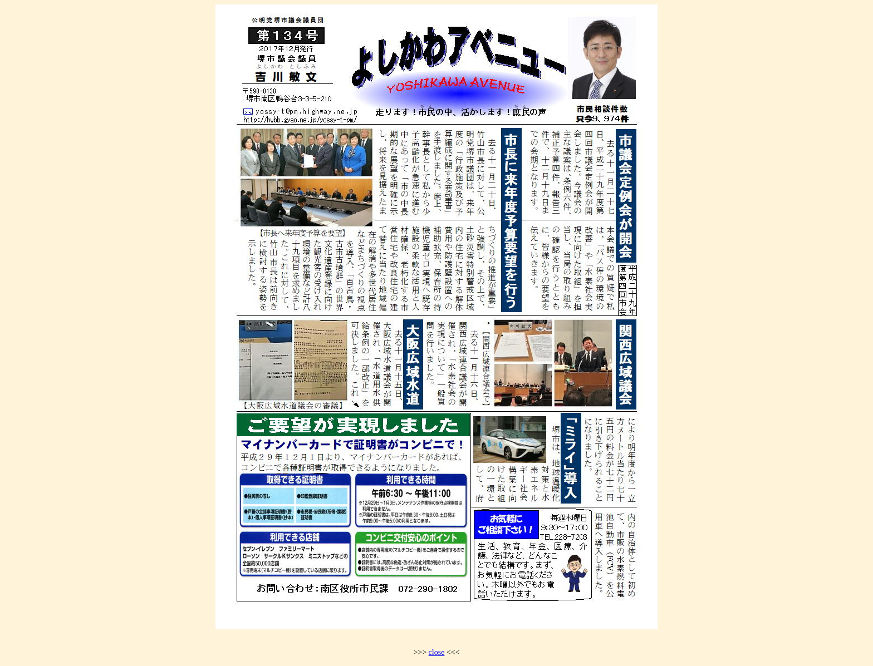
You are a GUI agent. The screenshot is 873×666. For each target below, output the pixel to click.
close (437, 652)
